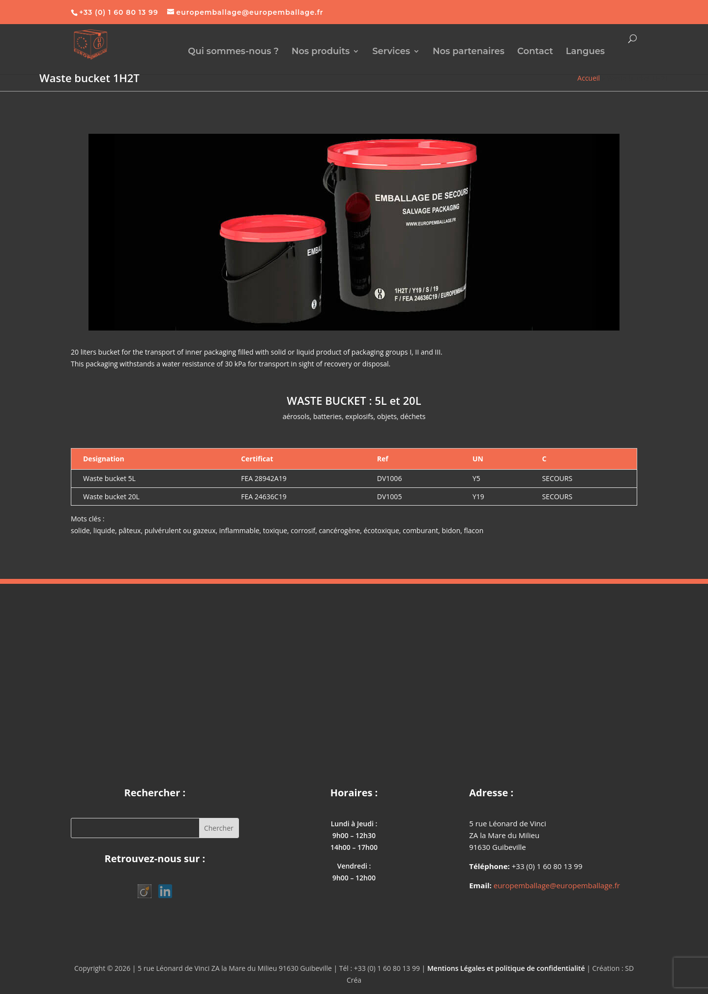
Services (391, 52)
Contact (535, 52)
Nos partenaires (468, 52)
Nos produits (321, 52)
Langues (585, 52)
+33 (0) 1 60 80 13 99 (118, 12)
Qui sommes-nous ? (233, 52)
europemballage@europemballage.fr (557, 885)
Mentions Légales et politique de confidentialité (506, 968)
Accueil (588, 78)
